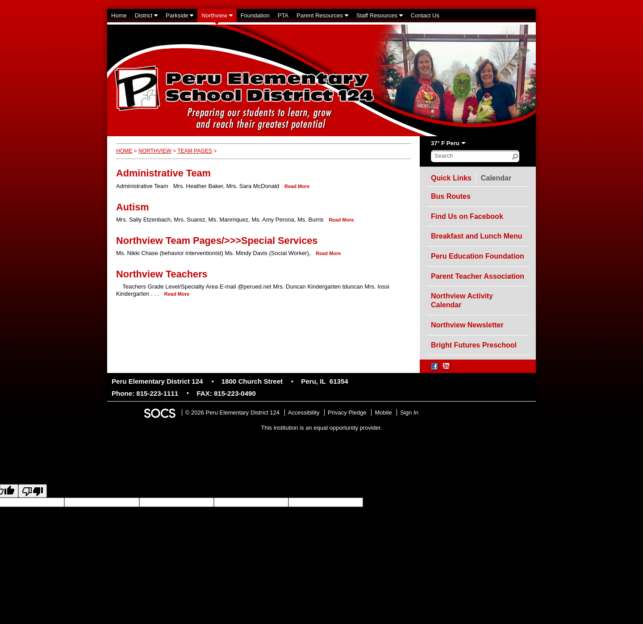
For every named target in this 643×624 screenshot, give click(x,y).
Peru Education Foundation (477, 256)
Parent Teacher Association (477, 276)
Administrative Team (163, 173)
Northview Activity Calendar (462, 300)
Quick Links (451, 178)
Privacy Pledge (347, 412)
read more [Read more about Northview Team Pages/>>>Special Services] (328, 253)
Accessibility (304, 412)
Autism (132, 207)
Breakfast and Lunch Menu (476, 236)
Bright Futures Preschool (474, 345)
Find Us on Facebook (467, 216)
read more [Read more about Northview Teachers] (176, 294)
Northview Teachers (162, 274)
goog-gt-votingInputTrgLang (470, 502)
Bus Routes (451, 196)
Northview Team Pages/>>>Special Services (216, 240)
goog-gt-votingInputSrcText (541, 502)
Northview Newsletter (467, 325)
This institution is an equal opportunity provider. (321, 427)
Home (124, 151)
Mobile (383, 412)
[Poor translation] (32, 491)
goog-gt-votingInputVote (68, 510)
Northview (154, 151)
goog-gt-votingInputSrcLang (398, 502)
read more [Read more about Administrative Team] (296, 186)
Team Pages (194, 151)
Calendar (498, 177)
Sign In (409, 412)
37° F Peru (445, 143)
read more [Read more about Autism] (341, 219)
